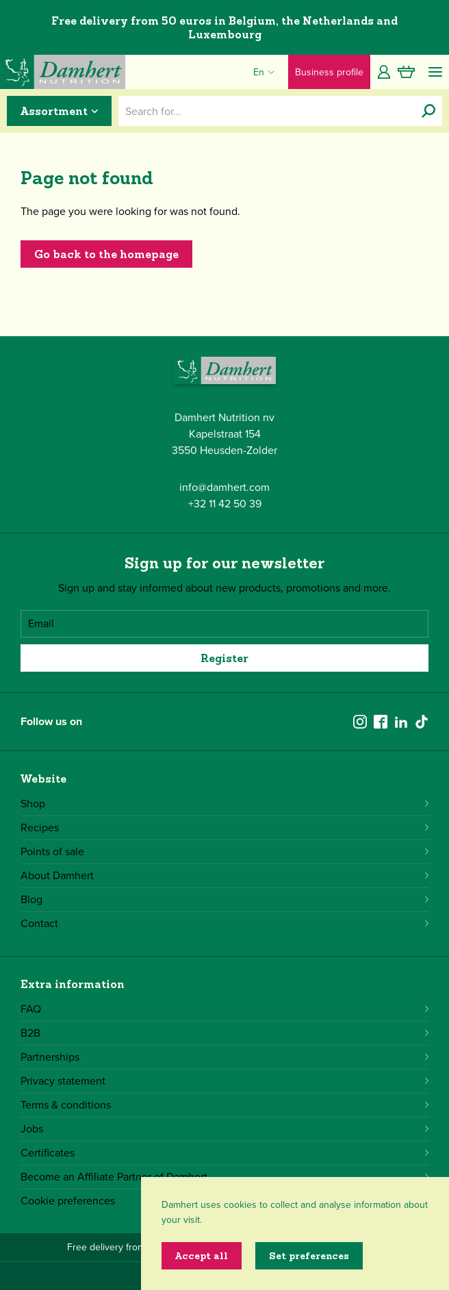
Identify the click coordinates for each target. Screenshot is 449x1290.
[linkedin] (401, 722)
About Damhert (224, 875)
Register (224, 658)
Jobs (224, 1129)
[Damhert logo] (62, 72)
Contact (224, 923)
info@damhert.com (224, 487)
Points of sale (224, 851)
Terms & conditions (224, 1105)
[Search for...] (428, 111)
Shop (224, 803)
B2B (224, 1033)
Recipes (224, 827)
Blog (224, 899)
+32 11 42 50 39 (224, 503)
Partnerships (224, 1057)
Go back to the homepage (106, 254)
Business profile (329, 72)
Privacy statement (224, 1081)
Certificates (224, 1153)
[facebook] (380, 722)
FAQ (224, 1009)
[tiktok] (421, 722)
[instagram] (360, 722)
